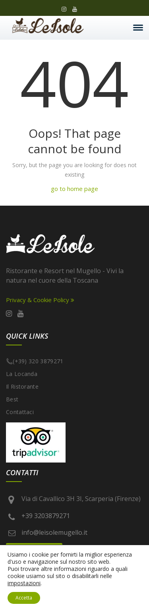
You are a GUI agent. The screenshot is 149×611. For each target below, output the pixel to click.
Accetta (23, 597)
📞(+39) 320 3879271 (34, 361)
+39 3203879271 (45, 515)
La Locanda (21, 374)
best (12, 399)
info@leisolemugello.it (54, 532)
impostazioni (24, 583)
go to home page (74, 189)
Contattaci (20, 412)
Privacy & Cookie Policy (40, 300)
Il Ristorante (22, 386)
